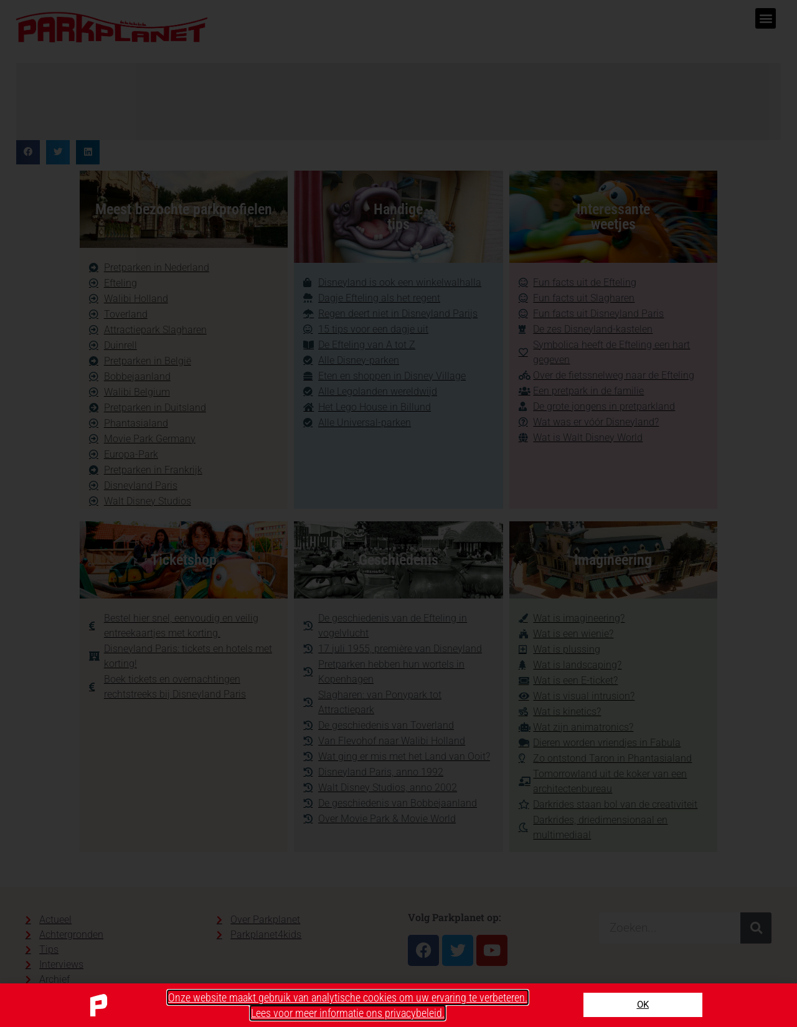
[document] (398, 513)
